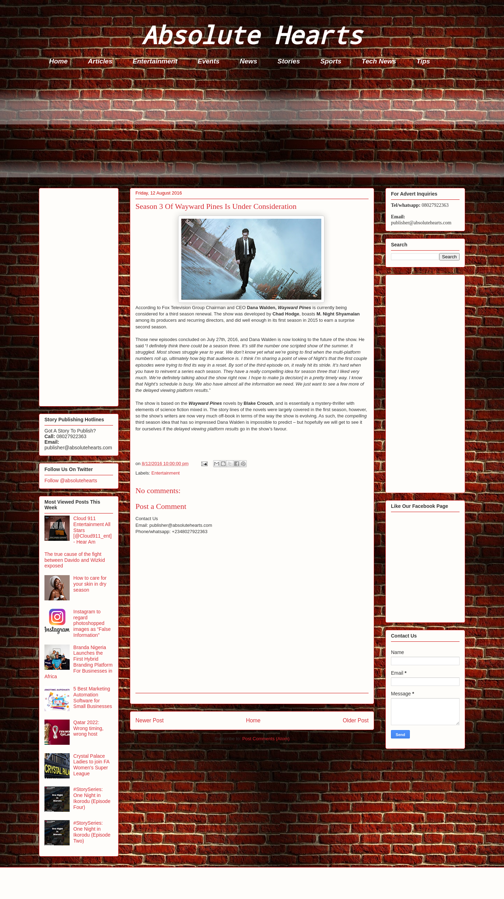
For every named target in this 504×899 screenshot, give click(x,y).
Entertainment (155, 61)
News (248, 61)
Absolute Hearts (252, 34)
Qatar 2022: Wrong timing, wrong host (89, 728)
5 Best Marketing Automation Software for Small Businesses (93, 697)
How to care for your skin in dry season (90, 584)
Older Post (356, 720)
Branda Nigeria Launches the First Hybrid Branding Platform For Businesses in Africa (78, 662)
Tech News (379, 61)
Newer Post (149, 720)
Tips (423, 61)
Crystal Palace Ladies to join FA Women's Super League (92, 764)
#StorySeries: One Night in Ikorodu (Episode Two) (92, 831)
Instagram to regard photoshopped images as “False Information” (92, 623)
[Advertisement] (249, 128)
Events (208, 61)
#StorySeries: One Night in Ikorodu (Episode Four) (92, 798)
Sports (330, 61)
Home (58, 61)
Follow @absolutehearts (70, 480)
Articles (100, 61)
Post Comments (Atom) (265, 738)
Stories (289, 61)
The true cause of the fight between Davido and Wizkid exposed (74, 560)
